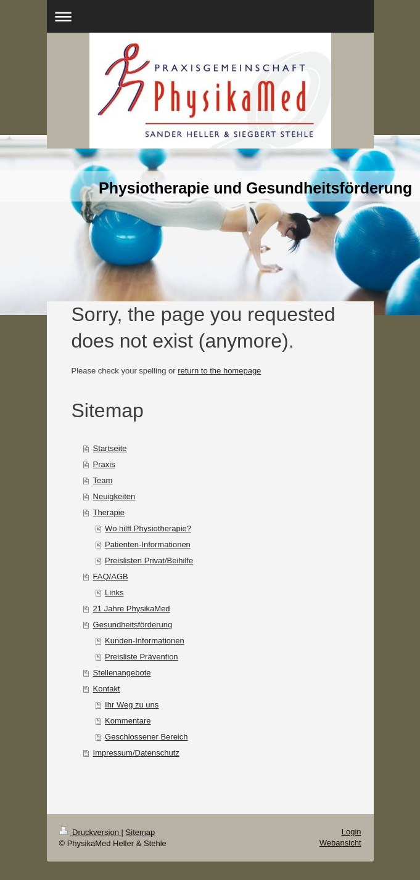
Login (351, 831)
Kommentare (127, 720)
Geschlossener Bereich (146, 736)
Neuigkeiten (114, 496)
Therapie (109, 512)
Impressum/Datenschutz (136, 752)
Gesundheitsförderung (133, 624)
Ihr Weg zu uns (132, 704)
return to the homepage (219, 370)
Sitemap (140, 832)
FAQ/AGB (110, 576)
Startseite (110, 448)
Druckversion (90, 832)
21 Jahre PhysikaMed (131, 608)
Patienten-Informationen (148, 544)
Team (103, 480)
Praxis (104, 464)
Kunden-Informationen (144, 640)
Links (114, 592)
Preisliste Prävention (141, 656)
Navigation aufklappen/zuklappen (210, 16)
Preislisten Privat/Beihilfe (149, 560)
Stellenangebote (122, 672)
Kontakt (106, 688)
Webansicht (340, 842)
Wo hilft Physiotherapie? (148, 528)
